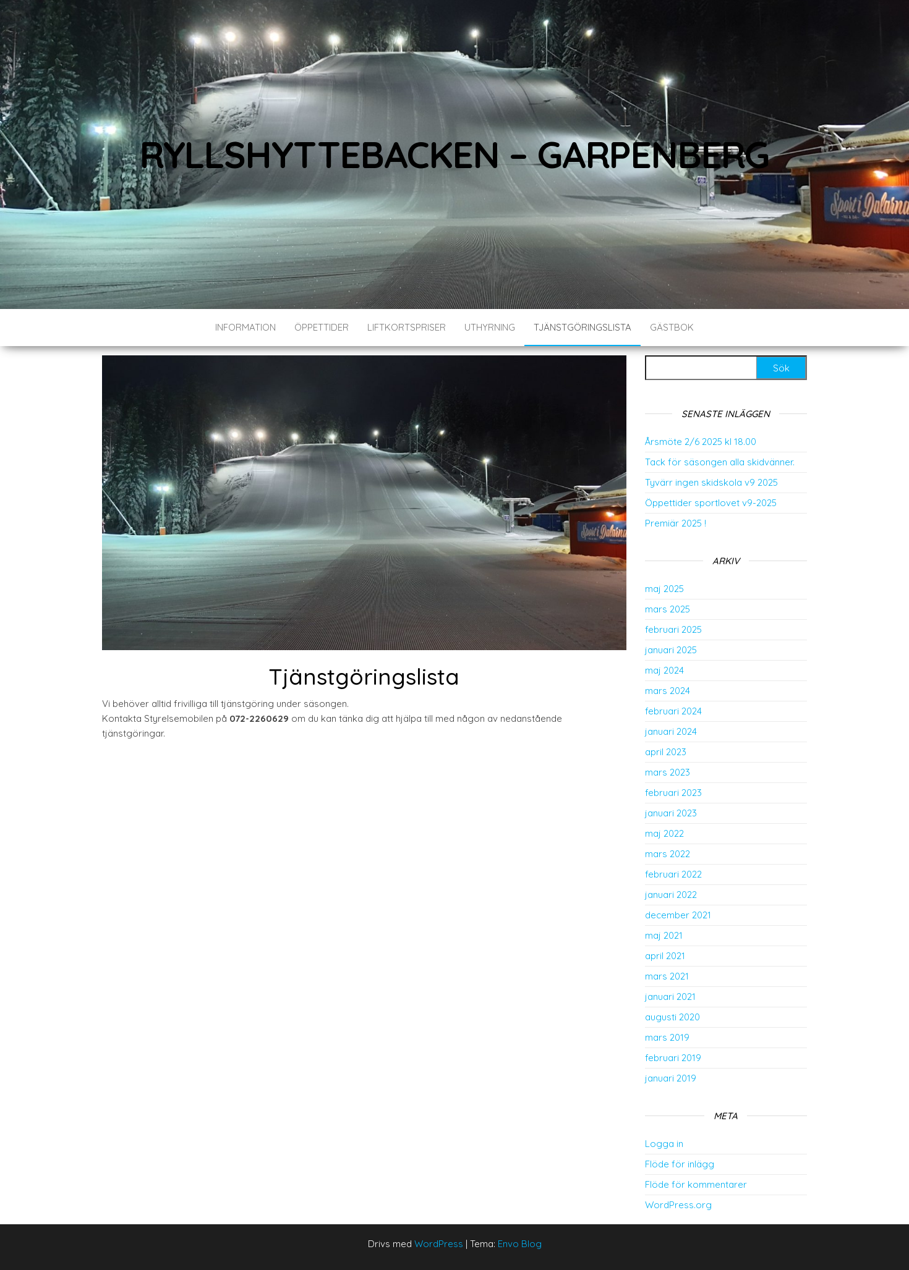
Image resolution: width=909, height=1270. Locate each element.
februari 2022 (673, 874)
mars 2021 (667, 976)
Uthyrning (489, 327)
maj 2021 (664, 935)
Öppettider (321, 327)
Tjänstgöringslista (582, 327)
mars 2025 (667, 609)
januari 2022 (671, 894)
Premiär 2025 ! (675, 523)
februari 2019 (673, 1058)
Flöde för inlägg (679, 1164)
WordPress (438, 1244)
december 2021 (678, 915)
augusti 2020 (672, 1017)
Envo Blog (520, 1244)
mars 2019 (667, 1037)
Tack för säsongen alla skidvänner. (720, 462)
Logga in (664, 1143)
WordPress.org (678, 1205)
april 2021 (665, 956)
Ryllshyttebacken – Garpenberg (454, 154)
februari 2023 (673, 792)
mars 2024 (667, 690)
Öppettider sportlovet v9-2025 (711, 503)
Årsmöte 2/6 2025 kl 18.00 (700, 441)
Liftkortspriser (406, 327)
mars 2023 (667, 772)
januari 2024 (671, 731)
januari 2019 (670, 1078)
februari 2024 (673, 711)
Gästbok (672, 327)
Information (245, 327)
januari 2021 (670, 996)
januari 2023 (671, 813)
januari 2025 (671, 650)
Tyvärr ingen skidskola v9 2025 (711, 482)
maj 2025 (664, 589)
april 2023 (665, 752)
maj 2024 (664, 670)
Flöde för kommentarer (696, 1184)
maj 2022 (664, 833)
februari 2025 (673, 629)
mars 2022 (667, 854)
